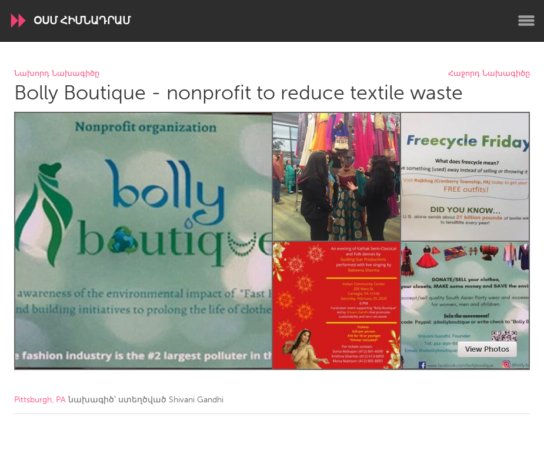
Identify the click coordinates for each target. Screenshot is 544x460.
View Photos (487, 349)
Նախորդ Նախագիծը (56, 74)
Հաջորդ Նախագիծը (489, 74)
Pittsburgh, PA (40, 400)
